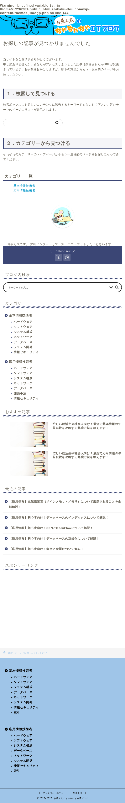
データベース (23, 342)
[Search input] (57, 287)
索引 (17, 712)
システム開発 (23, 347)
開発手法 (20, 393)
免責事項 (77, 793)
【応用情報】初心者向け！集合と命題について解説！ (46, 549)
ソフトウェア (23, 326)
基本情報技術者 (24, 185)
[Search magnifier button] (117, 287)
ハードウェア (23, 321)
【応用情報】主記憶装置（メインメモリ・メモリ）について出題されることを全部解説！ (65, 504)
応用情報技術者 (24, 190)
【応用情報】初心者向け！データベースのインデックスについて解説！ (59, 517)
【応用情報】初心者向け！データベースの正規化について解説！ (54, 538)
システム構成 (23, 332)
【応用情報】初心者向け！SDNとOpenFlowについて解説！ (51, 528)
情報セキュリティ (26, 352)
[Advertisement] (62, 609)
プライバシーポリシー (54, 793)
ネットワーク (23, 336)
